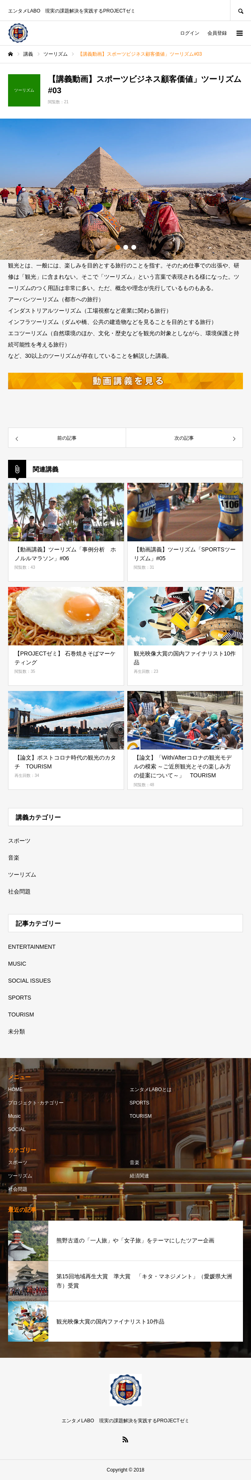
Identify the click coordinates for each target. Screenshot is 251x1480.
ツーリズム (22, 874)
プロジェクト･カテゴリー (36, 1103)
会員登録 (217, 33)
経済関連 (139, 1176)
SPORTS (19, 997)
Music (14, 1116)
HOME (15, 1089)
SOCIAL (17, 1129)
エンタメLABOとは (151, 1089)
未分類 (16, 1031)
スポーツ (19, 840)
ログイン (189, 33)
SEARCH (240, 10)
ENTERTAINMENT (32, 947)
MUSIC (17, 963)
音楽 (13, 857)
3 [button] (133, 247)
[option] (125, 189)
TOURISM (21, 1014)
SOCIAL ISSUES (29, 980)
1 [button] (117, 247)
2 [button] (125, 247)
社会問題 (19, 891)
